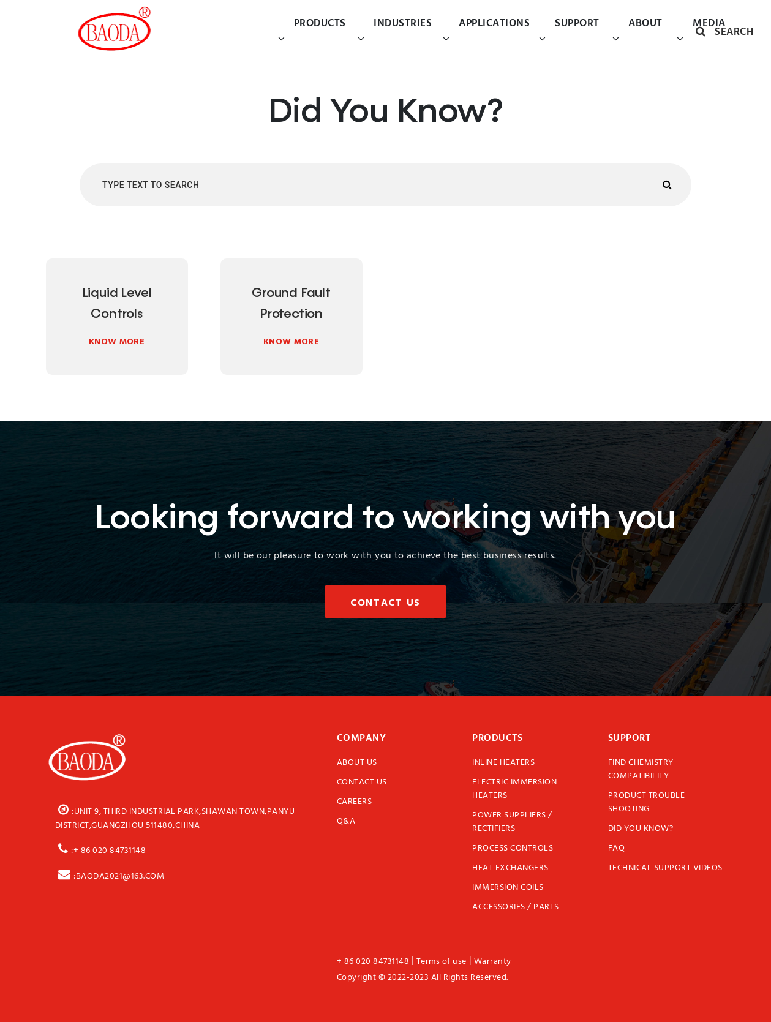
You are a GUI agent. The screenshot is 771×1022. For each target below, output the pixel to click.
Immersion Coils (508, 888)
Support (569, 31)
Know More (117, 341)
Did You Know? (641, 829)
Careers (354, 802)
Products (312, 31)
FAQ (616, 848)
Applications (486, 31)
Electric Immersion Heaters (514, 789)
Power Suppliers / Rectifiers (512, 822)
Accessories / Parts (515, 907)
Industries (395, 31)
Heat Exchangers (510, 868)
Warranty (492, 962)
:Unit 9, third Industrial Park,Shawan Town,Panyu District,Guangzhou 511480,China (175, 816)
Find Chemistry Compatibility (641, 769)
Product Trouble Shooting (646, 802)
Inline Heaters (503, 763)
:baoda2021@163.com (110, 874)
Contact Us (385, 602)
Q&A (346, 821)
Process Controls (512, 848)
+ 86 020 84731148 (373, 962)
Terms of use (441, 962)
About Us (357, 763)
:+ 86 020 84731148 (100, 849)
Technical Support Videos (665, 868)
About (637, 31)
